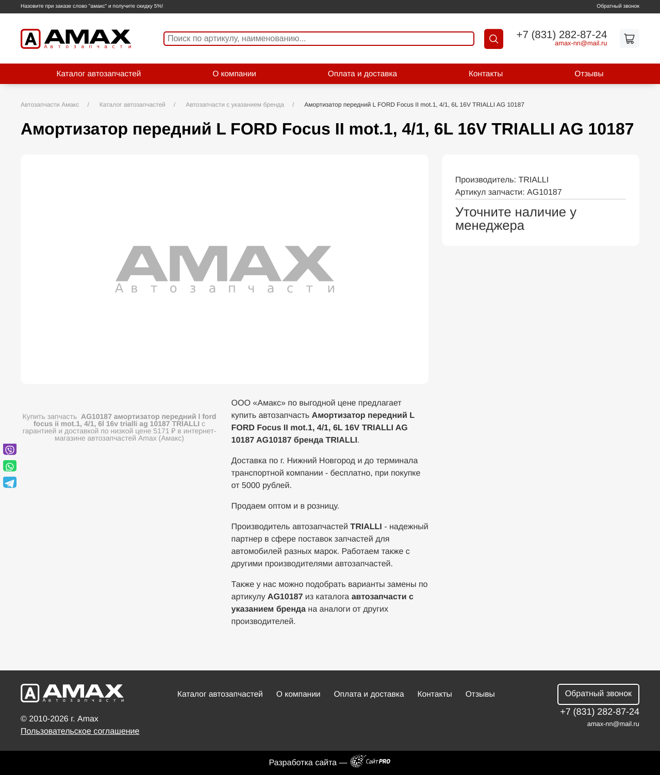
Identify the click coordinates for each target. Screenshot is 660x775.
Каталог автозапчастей (98, 74)
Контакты (486, 74)
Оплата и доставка (362, 74)
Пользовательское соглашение (80, 731)
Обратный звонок (618, 6)
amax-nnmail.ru (581, 43)
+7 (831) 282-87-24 (561, 35)
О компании (234, 74)
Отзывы (588, 74)
